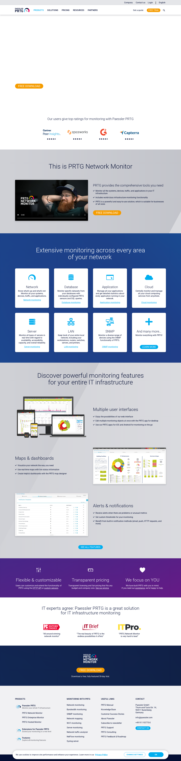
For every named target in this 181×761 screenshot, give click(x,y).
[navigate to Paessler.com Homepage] (22, 10)
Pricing (66, 10)
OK (156, 755)
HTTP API (37, 588)
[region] (90, 754)
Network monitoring (32, 300)
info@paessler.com (143, 717)
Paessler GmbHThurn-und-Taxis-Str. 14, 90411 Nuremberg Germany (146, 709)
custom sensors (51, 588)
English (162, 2)
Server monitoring (32, 347)
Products (39, 10)
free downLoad (90, 670)
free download (29, 86)
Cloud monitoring (149, 302)
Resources (78, 10)
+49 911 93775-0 (143, 722)
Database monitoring (71, 302)
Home (17, 17)
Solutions (52, 10)
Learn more (149, 347)
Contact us (140, 2)
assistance (140, 588)
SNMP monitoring (110, 347)
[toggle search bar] (163, 10)
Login (150, 2)
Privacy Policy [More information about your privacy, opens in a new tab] (101, 755)
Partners (93, 10)
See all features (90, 547)
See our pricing (102, 588)
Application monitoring (110, 302)
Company (128, 2)
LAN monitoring (71, 347)
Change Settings (135, 755)
